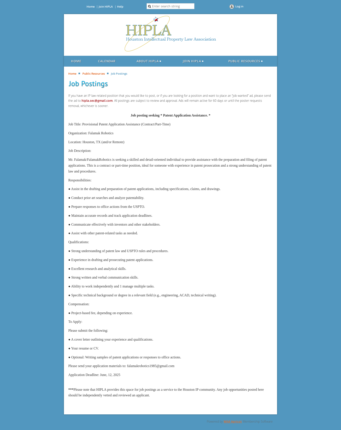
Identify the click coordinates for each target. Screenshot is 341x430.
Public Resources (93, 73)
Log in (239, 6)
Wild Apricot (233, 421)
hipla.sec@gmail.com (97, 100)
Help (120, 6)
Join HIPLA (106, 6)
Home (91, 6)
